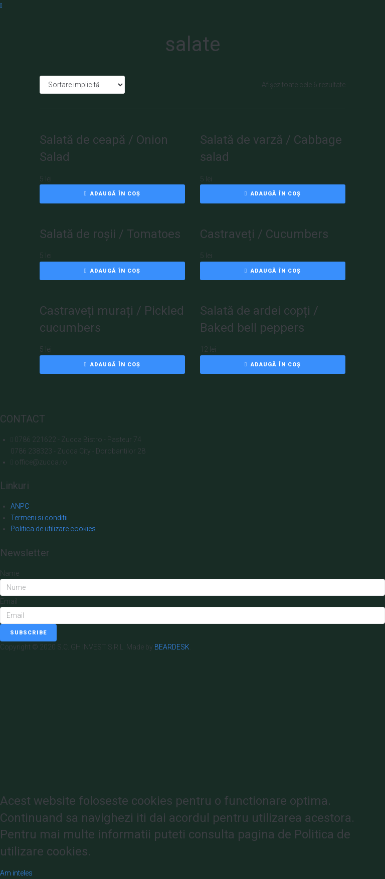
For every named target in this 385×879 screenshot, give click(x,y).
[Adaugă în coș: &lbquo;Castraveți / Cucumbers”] (272, 271)
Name (9, 573)
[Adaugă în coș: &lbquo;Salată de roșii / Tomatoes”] (112, 271)
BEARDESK (171, 647)
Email (9, 601)
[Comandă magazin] (82, 85)
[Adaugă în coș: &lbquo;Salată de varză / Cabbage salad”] (272, 193)
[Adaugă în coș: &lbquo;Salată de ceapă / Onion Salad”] (112, 193)
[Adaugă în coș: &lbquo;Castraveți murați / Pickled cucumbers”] (112, 364)
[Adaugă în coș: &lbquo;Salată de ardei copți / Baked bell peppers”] (272, 364)
